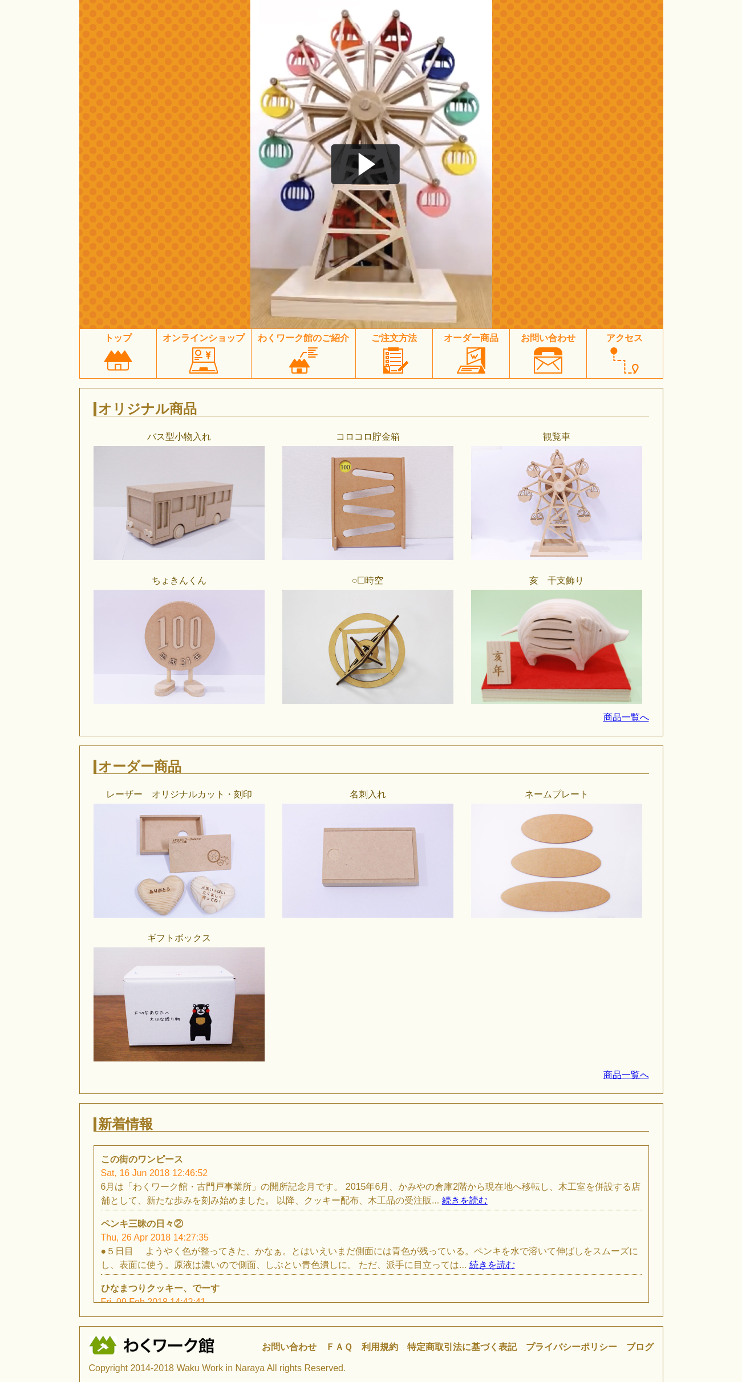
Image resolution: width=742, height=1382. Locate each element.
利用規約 (380, 1347)
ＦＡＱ (339, 1347)
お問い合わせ (289, 1347)
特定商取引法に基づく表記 (462, 1347)
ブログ (640, 1347)
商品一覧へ (626, 717)
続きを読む (465, 1200)
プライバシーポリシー (571, 1347)
